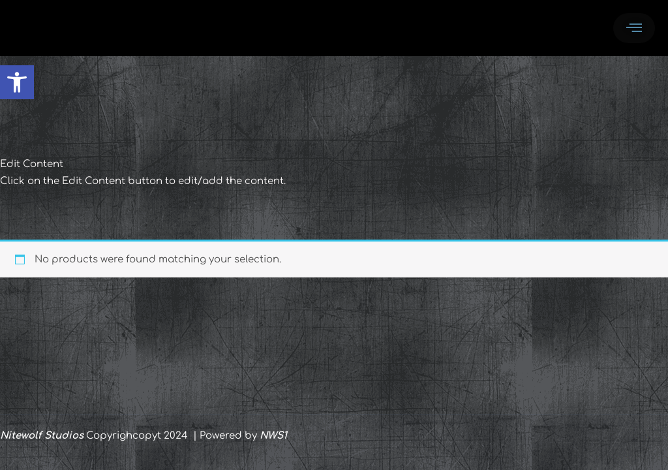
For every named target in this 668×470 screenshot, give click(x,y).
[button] (17, 82)
